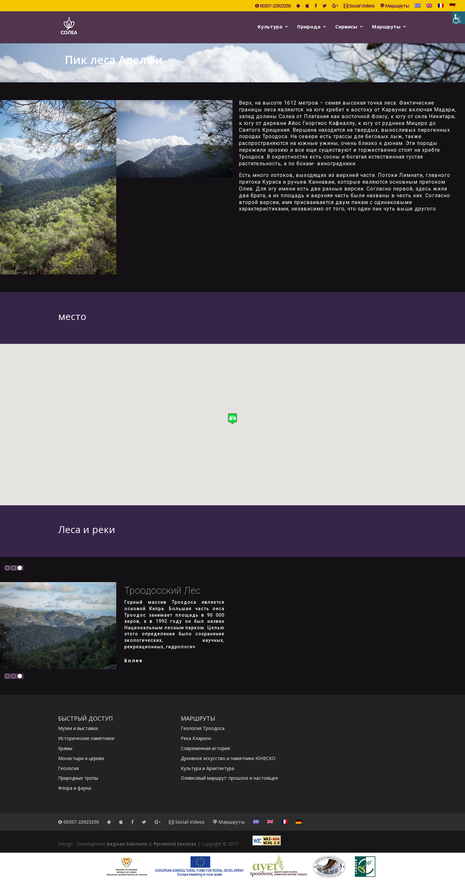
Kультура (270, 27)
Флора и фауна (74, 788)
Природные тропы (78, 778)
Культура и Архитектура (207, 768)
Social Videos (359, 6)
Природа (308, 27)
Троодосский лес (162, 590)
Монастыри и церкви (81, 758)
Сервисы (346, 27)
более (133, 660)
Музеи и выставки (78, 728)
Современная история (205, 748)
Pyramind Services (175, 844)
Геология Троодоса (202, 728)
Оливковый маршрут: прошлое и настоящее (229, 778)
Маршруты (394, 6)
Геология (68, 768)
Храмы (65, 748)
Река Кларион (196, 738)
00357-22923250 (273, 6)
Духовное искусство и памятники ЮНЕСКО (228, 758)
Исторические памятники (86, 738)
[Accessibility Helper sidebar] (458, 17)
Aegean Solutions (127, 844)
